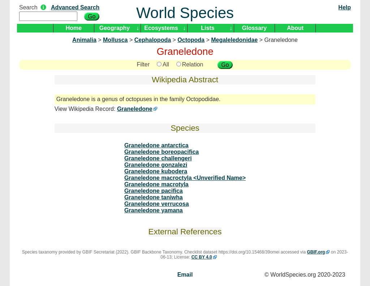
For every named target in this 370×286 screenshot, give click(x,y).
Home (74, 28)
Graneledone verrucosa (156, 204)
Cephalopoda (152, 40)
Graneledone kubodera (155, 171)
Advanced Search (75, 7)
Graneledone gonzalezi (155, 165)
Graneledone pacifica (153, 191)
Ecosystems (161, 28)
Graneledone (134, 109)
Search (28, 7)
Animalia (84, 40)
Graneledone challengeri (158, 158)
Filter (143, 64)
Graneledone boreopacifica (161, 152)
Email (185, 275)
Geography (114, 28)
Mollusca (115, 40)
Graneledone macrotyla (156, 184)
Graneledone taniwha (153, 197)
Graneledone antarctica (156, 145)
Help (344, 7)
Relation (189, 64)
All (163, 64)
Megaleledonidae (234, 40)
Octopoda (191, 40)
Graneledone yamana (153, 210)
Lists (207, 28)
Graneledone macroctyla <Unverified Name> (185, 178)
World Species (185, 12)
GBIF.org (316, 252)
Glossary (254, 28)
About (295, 28)
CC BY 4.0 (202, 257)
